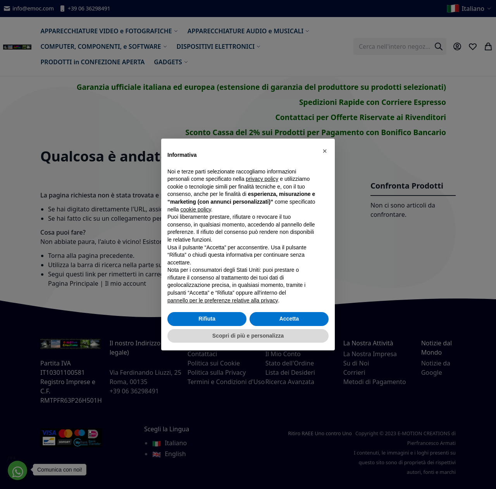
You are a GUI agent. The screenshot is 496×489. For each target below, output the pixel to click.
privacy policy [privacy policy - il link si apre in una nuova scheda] (262, 179)
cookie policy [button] (195, 209)
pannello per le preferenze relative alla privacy (222, 300)
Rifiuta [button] (206, 319)
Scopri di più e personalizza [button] (248, 336)
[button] (325, 151)
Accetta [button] (289, 319)
